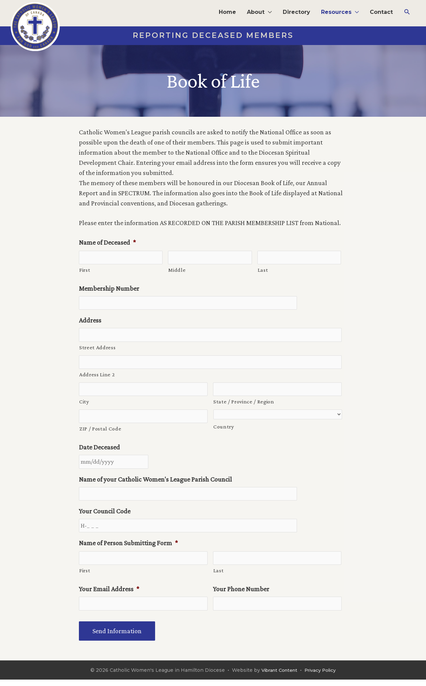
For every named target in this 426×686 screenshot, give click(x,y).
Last (263, 270)
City (84, 404)
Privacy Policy (322, 676)
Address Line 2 (97, 377)
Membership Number (109, 289)
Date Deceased (99, 451)
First (84, 270)
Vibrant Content (278, 676)
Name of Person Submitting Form (128, 548)
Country (223, 430)
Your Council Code (104, 515)
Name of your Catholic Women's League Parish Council (155, 483)
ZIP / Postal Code (100, 432)
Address (90, 321)
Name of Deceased (107, 242)
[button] (259, 12)
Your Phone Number (241, 595)
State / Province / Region (243, 404)
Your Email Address (109, 595)
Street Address (97, 349)
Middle (177, 270)
